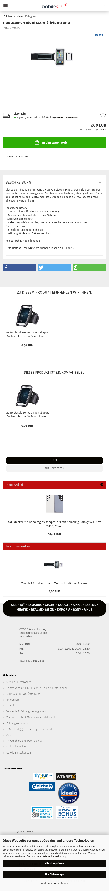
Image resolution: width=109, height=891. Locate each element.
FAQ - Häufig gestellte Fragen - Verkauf (29, 729)
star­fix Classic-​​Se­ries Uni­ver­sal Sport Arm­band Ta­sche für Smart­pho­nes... (27, 334)
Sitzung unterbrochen (18, 682)
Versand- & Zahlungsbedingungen (26, 711)
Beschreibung (18, 182)
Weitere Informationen (54, 883)
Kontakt (10, 705)
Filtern (54, 460)
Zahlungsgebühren (17, 723)
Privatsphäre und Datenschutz (24, 740)
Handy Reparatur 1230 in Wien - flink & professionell (37, 688)
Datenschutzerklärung (54, 856)
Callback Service (16, 746)
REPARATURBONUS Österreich (23, 694)
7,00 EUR (54, 591)
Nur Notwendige (54, 874)
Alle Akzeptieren (54, 863)
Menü (5, 5)
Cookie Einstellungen (18, 752)
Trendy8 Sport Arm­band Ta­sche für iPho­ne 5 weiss (54, 583)
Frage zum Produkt (17, 156)
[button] (19, 267)
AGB (8, 735)
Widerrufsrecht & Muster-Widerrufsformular (31, 717)
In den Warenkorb (50, 142)
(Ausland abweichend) (67, 117)
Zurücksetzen (54, 468)
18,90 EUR (54, 534)
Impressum (12, 699)
